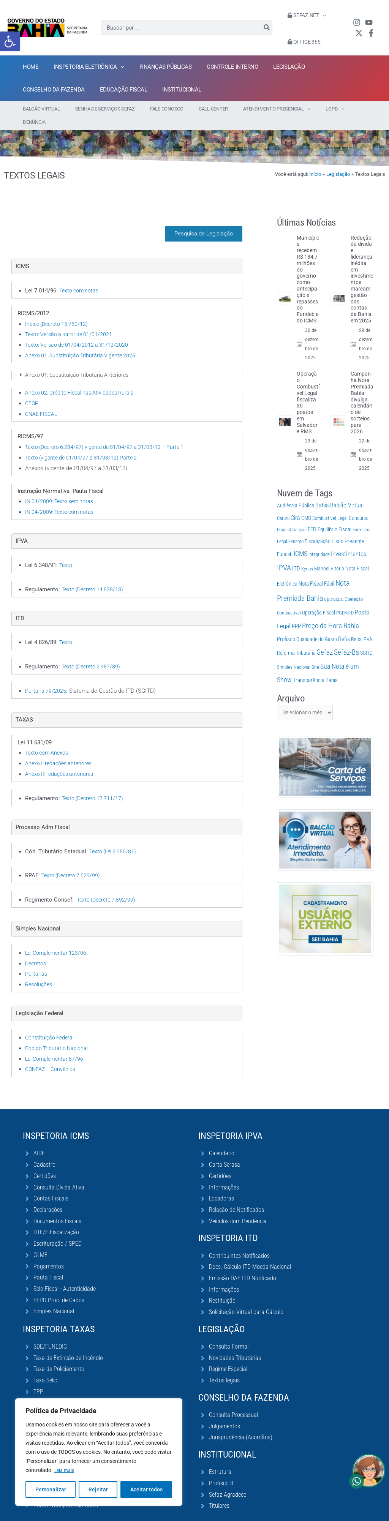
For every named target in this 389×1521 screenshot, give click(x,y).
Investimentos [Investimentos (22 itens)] (349, 540)
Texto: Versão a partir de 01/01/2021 (70, 320)
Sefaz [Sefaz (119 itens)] (325, 639)
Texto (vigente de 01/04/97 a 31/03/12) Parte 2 (83, 444)
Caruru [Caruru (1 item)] (283, 505)
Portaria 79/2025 (45, 677)
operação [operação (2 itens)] (333, 586)
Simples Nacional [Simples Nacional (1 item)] (293, 654)
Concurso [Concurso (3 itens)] (358, 505)
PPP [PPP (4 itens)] (296, 613)
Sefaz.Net (304, 15)
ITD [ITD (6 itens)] (296, 555)
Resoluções (39, 971)
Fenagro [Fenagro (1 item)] (296, 528)
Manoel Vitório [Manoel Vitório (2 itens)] (329, 555)
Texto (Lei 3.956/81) (114, 838)
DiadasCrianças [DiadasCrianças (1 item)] (292, 516)
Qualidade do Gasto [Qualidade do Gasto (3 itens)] (316, 626)
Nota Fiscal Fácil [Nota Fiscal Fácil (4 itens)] (316, 570)
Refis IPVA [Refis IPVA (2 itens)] (361, 626)
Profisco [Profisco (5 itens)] (286, 625)
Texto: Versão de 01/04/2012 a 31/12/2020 (78, 331)
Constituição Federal (50, 1024)
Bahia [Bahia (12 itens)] (322, 492)
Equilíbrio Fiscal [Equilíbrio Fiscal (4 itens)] (334, 516)
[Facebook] (369, 33)
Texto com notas (80, 277)
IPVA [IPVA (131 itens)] (284, 554)
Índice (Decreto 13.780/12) (58, 310)
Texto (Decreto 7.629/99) (72, 862)
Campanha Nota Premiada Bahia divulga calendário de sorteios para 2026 (362, 389)
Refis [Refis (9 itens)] (344, 625)
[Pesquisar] (267, 28)
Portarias (36, 960)
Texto (66, 551)
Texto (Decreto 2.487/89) (93, 653)
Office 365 (301, 42)
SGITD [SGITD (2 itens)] (366, 640)
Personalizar (50, 1489)
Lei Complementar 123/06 (57, 939)
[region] (98, 1452)
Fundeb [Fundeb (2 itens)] (285, 541)
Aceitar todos (146, 1489)
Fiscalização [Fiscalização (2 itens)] (317, 528)
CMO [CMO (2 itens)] (306, 505)
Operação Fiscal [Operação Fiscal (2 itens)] (318, 599)
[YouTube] (367, 22)
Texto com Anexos (48, 739)
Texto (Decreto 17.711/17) (94, 785)
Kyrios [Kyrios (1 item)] (307, 555)
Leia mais (65, 1470)
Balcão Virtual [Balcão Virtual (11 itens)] (347, 492)
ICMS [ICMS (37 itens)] (300, 540)
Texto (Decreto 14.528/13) (94, 576)
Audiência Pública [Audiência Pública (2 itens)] (295, 492)
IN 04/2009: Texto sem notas (61, 488)
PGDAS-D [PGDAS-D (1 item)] (345, 599)
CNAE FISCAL (42, 400)
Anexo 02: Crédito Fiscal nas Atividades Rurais (82, 379)
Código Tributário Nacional (57, 1034)
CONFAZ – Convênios (52, 1055)
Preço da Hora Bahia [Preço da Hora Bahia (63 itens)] (330, 612)
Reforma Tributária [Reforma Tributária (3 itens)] (296, 640)
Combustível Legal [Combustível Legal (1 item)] (330, 505)
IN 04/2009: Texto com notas (61, 498)
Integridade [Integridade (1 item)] (319, 541)
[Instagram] (355, 22)
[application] (320, 15)
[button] (10, 41)
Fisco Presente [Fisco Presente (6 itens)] (348, 527)
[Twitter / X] (357, 33)
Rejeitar (98, 1489)
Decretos (36, 950)
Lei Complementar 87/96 (56, 1045)
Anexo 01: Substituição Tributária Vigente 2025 (82, 342)
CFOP (32, 390)
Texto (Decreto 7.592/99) (108, 886)
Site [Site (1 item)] (315, 654)
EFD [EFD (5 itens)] (312, 516)
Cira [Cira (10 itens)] (295, 504)
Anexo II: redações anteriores (61, 760)
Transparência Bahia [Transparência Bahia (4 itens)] (315, 666)
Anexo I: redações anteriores (60, 750)
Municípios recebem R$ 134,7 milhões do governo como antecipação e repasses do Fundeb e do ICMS (308, 265)
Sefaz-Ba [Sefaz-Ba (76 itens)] (346, 639)
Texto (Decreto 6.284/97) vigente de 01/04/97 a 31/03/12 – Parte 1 (108, 433)
